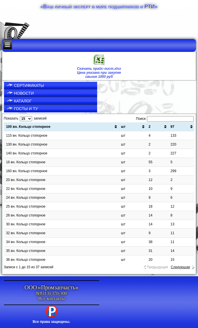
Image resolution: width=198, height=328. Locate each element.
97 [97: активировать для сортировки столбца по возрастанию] (172, 127)
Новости (24, 93)
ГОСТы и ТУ (26, 108)
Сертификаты (29, 85)
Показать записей (25, 118)
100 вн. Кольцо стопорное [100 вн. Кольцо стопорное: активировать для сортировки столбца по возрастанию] (28, 127)
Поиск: (165, 119)
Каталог (23, 101)
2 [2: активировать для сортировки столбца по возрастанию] (149, 127)
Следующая (180, 267)
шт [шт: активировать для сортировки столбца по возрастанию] (123, 127)
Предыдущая (157, 267)
